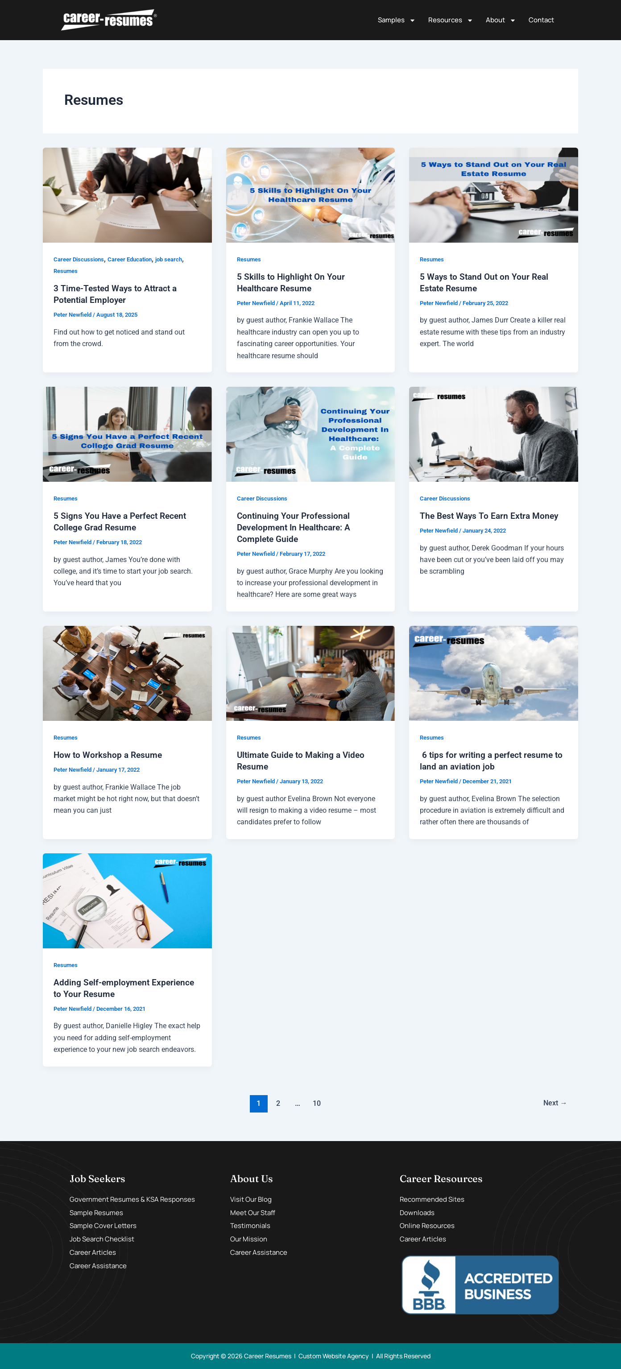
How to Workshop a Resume (110, 754)
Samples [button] (397, 20)
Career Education (136, 259)
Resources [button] (450, 20)
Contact (541, 20)
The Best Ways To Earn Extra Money (491, 515)
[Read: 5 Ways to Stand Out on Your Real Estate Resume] (493, 194)
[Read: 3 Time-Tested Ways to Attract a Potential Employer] (127, 194)
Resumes (67, 270)
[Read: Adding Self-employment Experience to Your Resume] (127, 900)
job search (179, 259)
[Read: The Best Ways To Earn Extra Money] (493, 434)
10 (315, 1102)
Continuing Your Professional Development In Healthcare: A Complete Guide (296, 527)
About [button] (501, 20)
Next (554, 1102)
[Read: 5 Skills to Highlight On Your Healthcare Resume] (310, 194)
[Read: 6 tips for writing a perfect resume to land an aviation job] (493, 672)
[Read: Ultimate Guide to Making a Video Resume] (310, 672)
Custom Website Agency (333, 1356)
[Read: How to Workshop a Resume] (127, 672)
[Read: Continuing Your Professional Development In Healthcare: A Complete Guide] (310, 434)
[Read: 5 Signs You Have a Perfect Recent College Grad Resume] (127, 434)
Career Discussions (81, 259)
